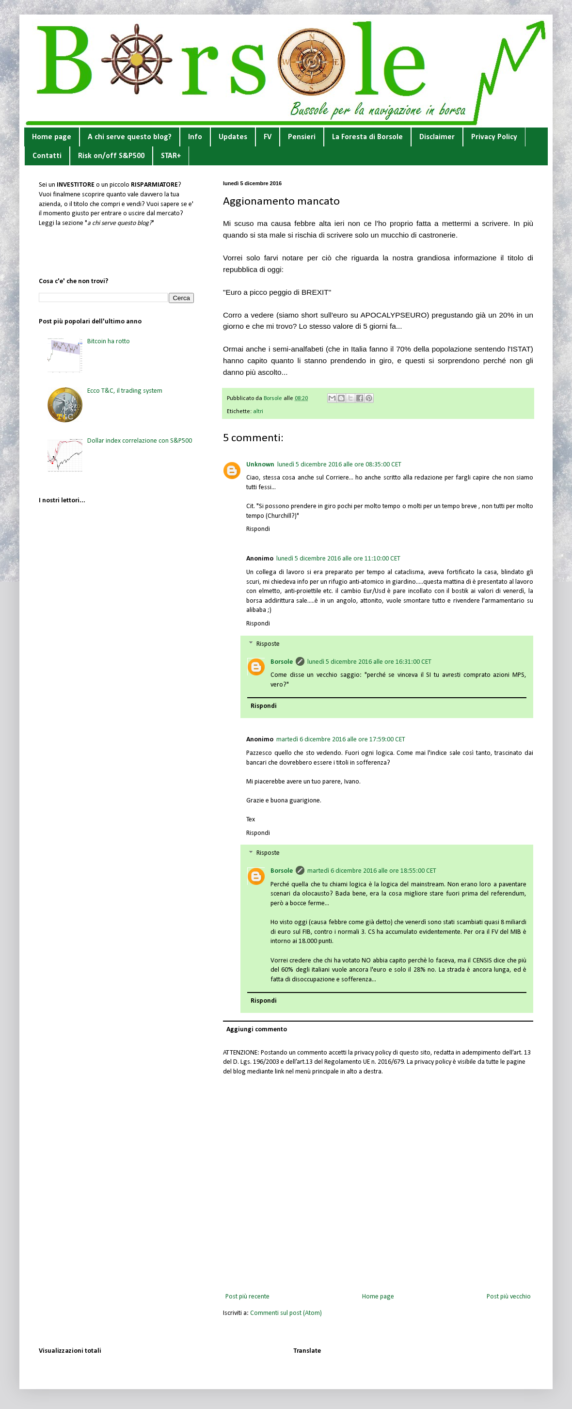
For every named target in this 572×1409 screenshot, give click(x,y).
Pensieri (302, 137)
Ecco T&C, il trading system (124, 391)
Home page (51, 137)
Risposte (268, 644)
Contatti (47, 156)
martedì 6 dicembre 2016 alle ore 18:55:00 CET (371, 871)
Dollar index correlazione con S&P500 (139, 441)
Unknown (260, 464)
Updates (233, 137)
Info (195, 137)
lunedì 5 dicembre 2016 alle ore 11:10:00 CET (338, 558)
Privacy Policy (494, 137)
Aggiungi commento (256, 1029)
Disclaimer (437, 137)
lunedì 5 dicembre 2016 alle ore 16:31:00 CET (369, 662)
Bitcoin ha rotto (108, 341)
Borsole (281, 662)
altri (258, 412)
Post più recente (247, 1296)
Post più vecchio (509, 1296)
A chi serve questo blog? (130, 137)
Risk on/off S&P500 (111, 156)
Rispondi (258, 529)
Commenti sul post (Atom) (286, 1313)
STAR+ (171, 156)
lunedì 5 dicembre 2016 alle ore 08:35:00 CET (339, 464)
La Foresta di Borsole (367, 137)
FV (267, 137)
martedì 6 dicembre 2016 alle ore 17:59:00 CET (340, 739)
